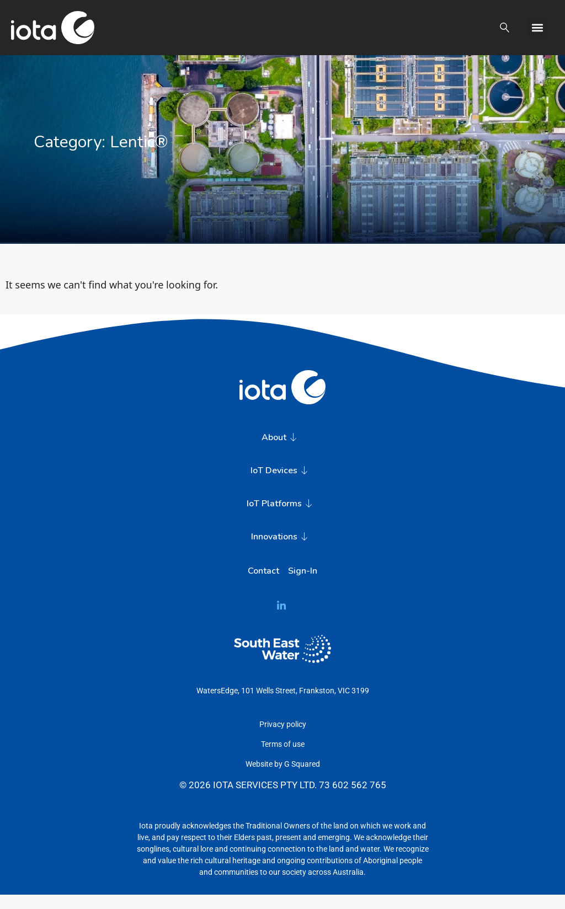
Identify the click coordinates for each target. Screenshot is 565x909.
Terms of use (283, 759)
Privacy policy (282, 739)
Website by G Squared (283, 778)
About (282, 452)
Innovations (283, 552)
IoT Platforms (283, 518)
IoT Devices (282, 485)
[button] (501, 27)
